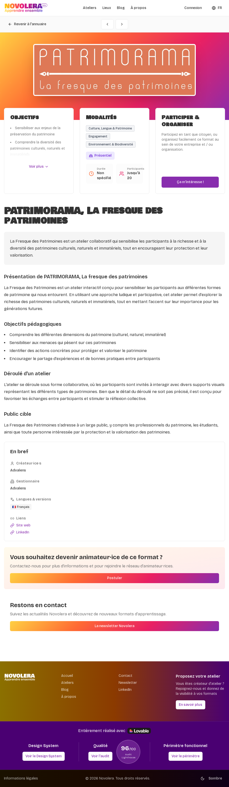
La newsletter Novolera (114, 626)
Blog (121, 8)
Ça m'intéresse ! (190, 182)
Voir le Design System (43, 756)
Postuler (114, 578)
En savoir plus (190, 705)
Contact (125, 676)
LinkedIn (125, 690)
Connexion (193, 8)
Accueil (67, 676)
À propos (138, 8)
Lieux (106, 8)
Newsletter (128, 683)
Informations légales (21, 778)
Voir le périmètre (186, 756)
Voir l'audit (100, 756)
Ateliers (89, 8)
